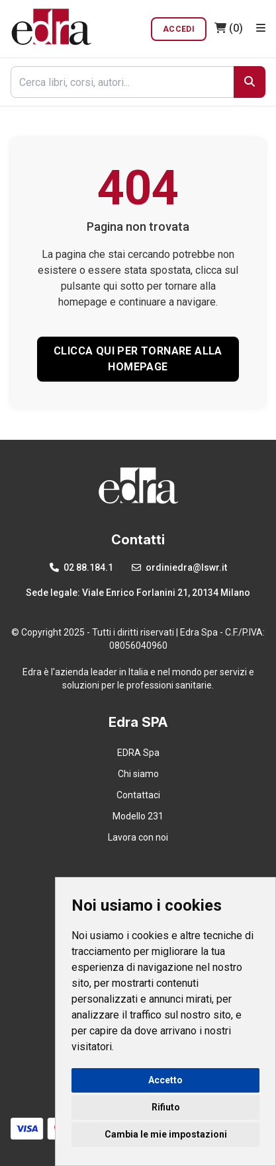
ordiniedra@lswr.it (179, 567)
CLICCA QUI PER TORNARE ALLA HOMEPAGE (138, 359)
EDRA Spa (138, 752)
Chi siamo (138, 774)
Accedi (179, 29)
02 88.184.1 (81, 567)
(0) (228, 28)
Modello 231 (138, 816)
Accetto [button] (165, 1080)
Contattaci (138, 795)
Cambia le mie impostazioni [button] (166, 1134)
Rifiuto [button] (166, 1107)
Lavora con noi (138, 837)
